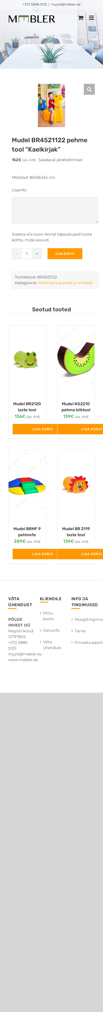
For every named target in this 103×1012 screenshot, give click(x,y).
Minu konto (48, 616)
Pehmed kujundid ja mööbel (65, 282)
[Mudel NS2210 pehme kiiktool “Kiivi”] (76, 360)
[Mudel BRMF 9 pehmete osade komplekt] (27, 485)
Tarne (80, 630)
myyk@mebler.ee (65, 4)
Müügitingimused (83, 619)
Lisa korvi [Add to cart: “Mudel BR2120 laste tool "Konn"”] (42, 429)
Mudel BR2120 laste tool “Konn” (27, 410)
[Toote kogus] (27, 254)
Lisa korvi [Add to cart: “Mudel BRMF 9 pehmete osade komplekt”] (42, 554)
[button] (89, 89)
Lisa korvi (64, 253)
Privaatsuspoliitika (83, 642)
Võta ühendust (51, 644)
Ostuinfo (51, 630)
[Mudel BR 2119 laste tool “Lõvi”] (76, 485)
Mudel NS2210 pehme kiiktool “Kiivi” (76, 410)
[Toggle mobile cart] (80, 18)
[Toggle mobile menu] (92, 18)
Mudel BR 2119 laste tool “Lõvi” (76, 535)
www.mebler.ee (23, 659)
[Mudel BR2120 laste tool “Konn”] (27, 360)
